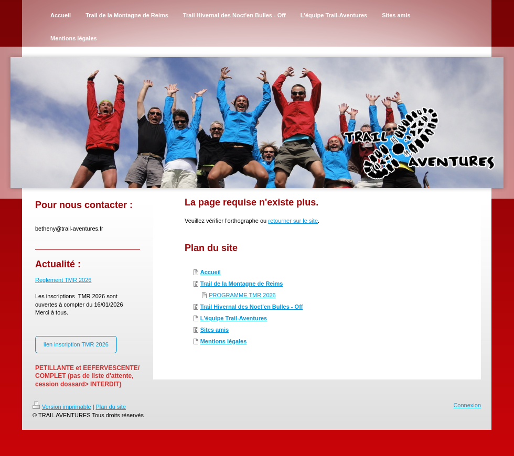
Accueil (210, 272)
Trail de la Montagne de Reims (241, 283)
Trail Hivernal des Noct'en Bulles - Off (251, 306)
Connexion (467, 405)
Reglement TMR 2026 (63, 280)
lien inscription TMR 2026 (76, 344)
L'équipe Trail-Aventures (233, 318)
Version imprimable (62, 407)
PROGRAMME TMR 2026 (242, 295)
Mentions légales (223, 341)
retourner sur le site (293, 221)
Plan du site (111, 407)
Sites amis (214, 330)
